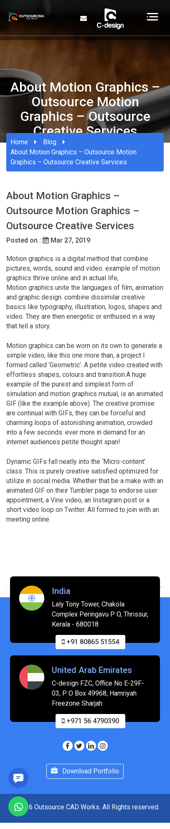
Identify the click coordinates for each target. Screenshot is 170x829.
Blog (49, 142)
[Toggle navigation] (152, 16)
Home (19, 142)
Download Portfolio (85, 804)
